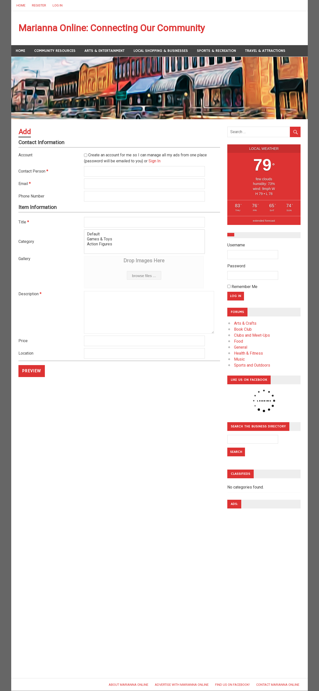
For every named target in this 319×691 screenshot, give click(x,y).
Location (25, 353)
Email (24, 184)
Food (238, 341)
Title (23, 222)
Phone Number (31, 196)
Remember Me (242, 287)
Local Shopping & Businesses (161, 51)
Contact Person (33, 171)
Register (39, 5)
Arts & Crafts (245, 323)
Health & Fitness (248, 353)
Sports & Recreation (216, 51)
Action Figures (144, 244)
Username (236, 245)
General (240, 347)
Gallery (24, 259)
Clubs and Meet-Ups (252, 335)
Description (29, 294)
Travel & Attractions (265, 51)
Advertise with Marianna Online (182, 685)
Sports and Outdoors (252, 365)
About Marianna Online (128, 685)
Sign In (154, 161)
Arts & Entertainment (104, 51)
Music (239, 359)
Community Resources (55, 51)
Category (26, 241)
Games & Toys (144, 239)
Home (20, 5)
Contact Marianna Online (277, 685)
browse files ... (144, 276)
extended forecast (264, 220)
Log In (58, 5)
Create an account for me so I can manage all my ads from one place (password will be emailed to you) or (145, 158)
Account (25, 155)
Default (144, 234)
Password (236, 266)
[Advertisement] (247, 587)
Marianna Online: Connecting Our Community (114, 28)
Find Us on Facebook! (232, 685)
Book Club (243, 329)
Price (23, 341)
